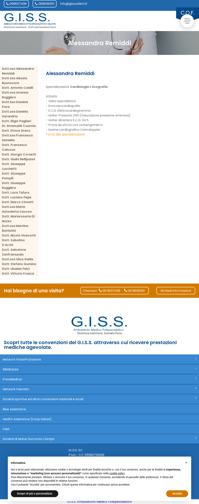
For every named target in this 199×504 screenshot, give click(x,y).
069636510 (44, 4)
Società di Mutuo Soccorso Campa (100, 439)
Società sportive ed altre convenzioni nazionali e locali (100, 399)
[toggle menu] (187, 21)
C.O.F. (187, 13)
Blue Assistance (14, 409)
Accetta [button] (177, 493)
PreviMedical (100, 379)
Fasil (6, 429)
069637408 (16, 4)
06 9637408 (109, 290)
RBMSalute (100, 369)
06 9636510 (134, 290)
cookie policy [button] (117, 473)
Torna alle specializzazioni (65, 134)
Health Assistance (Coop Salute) (27, 419)
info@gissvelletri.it (73, 4)
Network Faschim (100, 389)
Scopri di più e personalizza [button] (34, 493)
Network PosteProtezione (100, 359)
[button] (186, 463)
